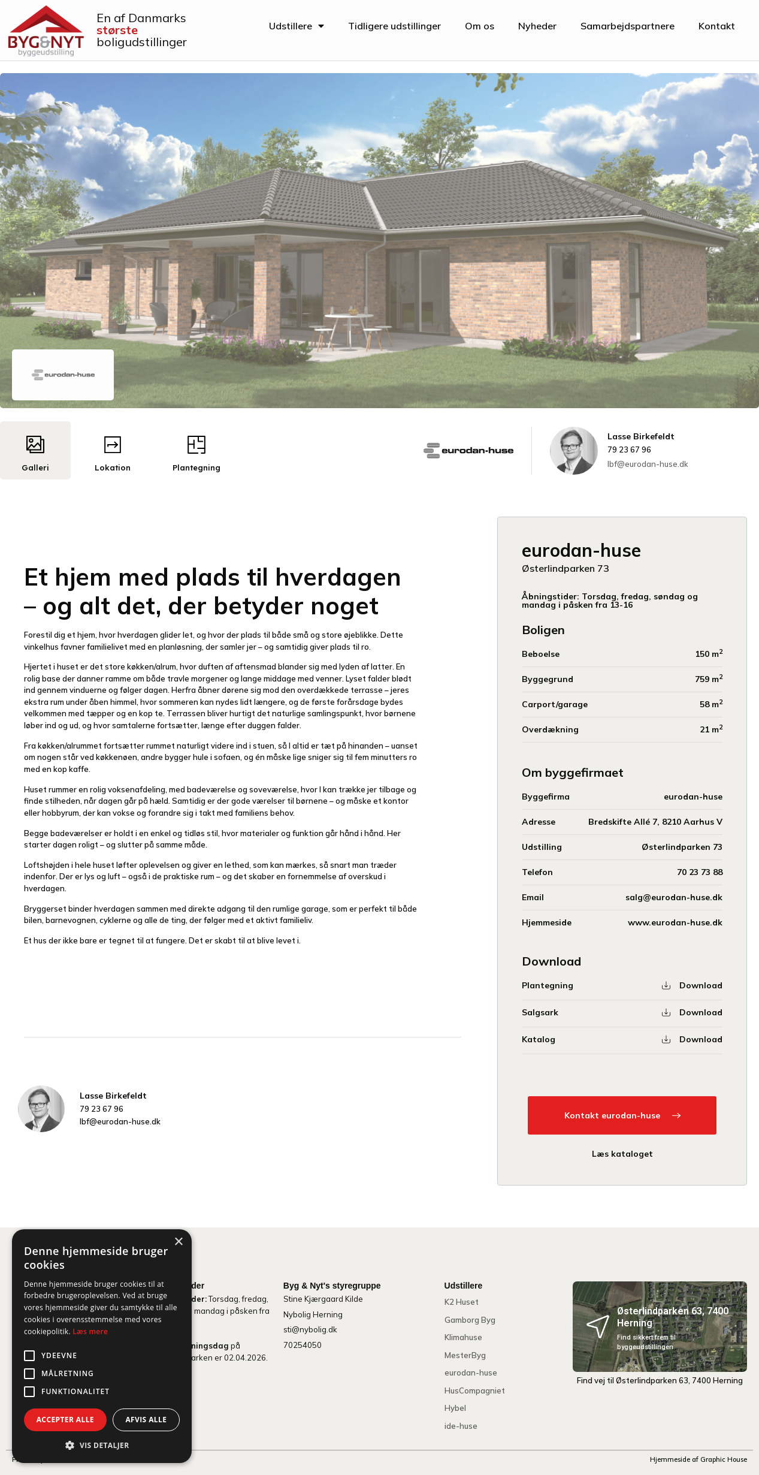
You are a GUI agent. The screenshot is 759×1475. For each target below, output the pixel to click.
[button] (102, 1445)
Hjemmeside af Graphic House (698, 1459)
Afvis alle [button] (146, 1419)
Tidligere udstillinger (394, 26)
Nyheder (537, 26)
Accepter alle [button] (65, 1419)
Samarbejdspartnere (627, 26)
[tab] (35, 450)
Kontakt (716, 26)
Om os (479, 26)
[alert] (102, 1346)
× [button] (178, 1242)
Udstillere (296, 26)
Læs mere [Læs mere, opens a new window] (90, 1331)
